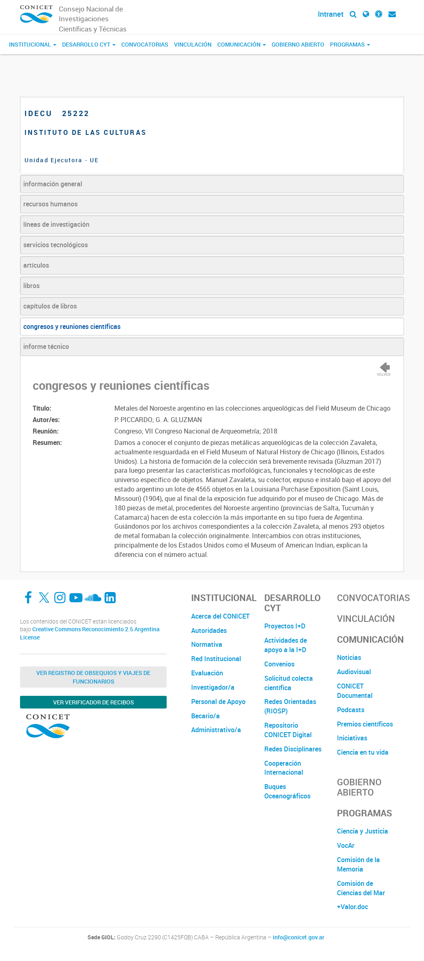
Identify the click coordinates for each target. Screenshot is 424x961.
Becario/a (205, 715)
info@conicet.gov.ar (298, 937)
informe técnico (46, 346)
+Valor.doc (352, 906)
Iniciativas (352, 737)
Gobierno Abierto (298, 44)
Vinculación (193, 44)
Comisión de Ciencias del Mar (361, 888)
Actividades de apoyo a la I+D (285, 645)
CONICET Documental (355, 691)
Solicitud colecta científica (288, 683)
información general (52, 183)
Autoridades (209, 630)
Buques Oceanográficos (287, 791)
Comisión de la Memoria (358, 864)
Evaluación (207, 672)
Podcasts (350, 709)
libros (31, 285)
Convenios (279, 663)
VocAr (346, 845)
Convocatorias (144, 44)
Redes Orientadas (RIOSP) (290, 706)
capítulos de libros (50, 306)
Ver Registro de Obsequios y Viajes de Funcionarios (93, 677)
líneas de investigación (56, 224)
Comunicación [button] (241, 44)
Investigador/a (212, 687)
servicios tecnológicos (55, 244)
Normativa (206, 644)
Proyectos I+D (285, 625)
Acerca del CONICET (220, 616)
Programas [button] (350, 44)
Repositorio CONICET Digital (288, 730)
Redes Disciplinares (292, 748)
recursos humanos (50, 203)
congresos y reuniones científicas (72, 326)
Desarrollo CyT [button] (89, 44)
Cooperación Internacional (283, 768)
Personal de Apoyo (218, 701)
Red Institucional (216, 658)
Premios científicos (365, 724)
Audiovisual (354, 671)
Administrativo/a (216, 729)
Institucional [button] (32, 44)
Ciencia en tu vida (362, 752)
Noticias (349, 657)
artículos (36, 265)
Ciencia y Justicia (362, 831)
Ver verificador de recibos (93, 702)
